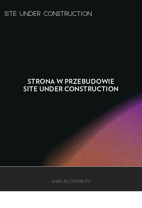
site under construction (48, 14)
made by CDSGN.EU (71, 181)
